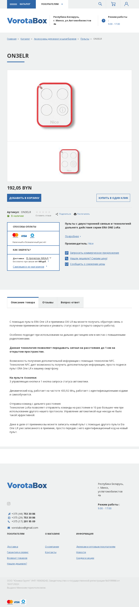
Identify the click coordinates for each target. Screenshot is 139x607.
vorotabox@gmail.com (25, 527)
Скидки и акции (85, 558)
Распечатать (82, 214)
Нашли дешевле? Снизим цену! (86, 258)
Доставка (12, 546)
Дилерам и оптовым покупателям (95, 546)
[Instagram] (8, 503)
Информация (84, 533)
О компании (52, 546)
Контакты (50, 552)
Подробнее (72, 236)
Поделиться (63, 213)
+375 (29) (21, 517)
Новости (81, 552)
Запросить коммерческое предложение (92, 253)
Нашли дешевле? (17, 563)
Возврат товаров (17, 558)
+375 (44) (21, 513)
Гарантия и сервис (17, 552)
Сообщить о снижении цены (85, 264)
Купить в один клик (113, 198)
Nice (91, 243)
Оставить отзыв (43, 215)
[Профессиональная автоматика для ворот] (27, 20)
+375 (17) (21, 521)
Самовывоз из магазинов (28, 266)
